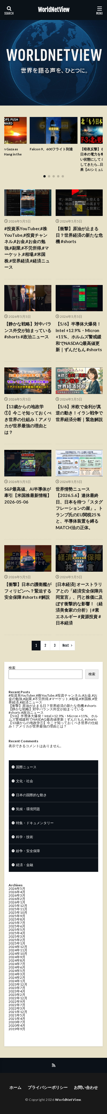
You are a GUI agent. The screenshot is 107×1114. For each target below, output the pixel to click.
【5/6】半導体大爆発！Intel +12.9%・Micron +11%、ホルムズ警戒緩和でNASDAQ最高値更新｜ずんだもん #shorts (79, 336)
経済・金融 (24, 865)
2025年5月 (17, 929)
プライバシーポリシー (48, 1087)
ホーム (15, 1087)
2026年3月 (17, 895)
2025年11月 (18, 909)
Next (65, 645)
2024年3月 (17, 974)
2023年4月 (17, 991)
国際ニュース (26, 767)
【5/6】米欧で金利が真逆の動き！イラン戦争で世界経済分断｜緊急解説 (79, 413)
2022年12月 (18, 998)
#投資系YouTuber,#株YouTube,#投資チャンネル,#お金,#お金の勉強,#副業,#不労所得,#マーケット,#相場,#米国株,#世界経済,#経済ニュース (27, 248)
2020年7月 (17, 1022)
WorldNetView (53, 10)
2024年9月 (17, 957)
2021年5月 (17, 1015)
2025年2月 (17, 940)
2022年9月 (17, 1001)
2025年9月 (17, 916)
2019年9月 (17, 1029)
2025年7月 (17, 923)
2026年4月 (17, 892)
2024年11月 (18, 950)
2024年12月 (18, 947)
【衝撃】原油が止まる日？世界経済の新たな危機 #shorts (79, 235)
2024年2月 (17, 977)
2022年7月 (17, 1005)
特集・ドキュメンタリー (35, 823)
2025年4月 (17, 933)
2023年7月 (17, 988)
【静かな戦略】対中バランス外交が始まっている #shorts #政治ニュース (27, 330)
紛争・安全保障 (28, 851)
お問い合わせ (86, 1087)
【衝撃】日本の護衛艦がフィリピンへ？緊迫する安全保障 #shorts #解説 (27, 591)
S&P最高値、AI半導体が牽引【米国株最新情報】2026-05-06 (27, 495)
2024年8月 (17, 960)
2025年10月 (18, 912)
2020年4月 (17, 1025)
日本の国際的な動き (31, 795)
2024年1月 (17, 981)
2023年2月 (17, 994)
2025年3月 (17, 936)
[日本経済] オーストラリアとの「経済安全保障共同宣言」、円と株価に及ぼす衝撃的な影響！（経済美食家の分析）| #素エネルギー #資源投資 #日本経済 (79, 603)
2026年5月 (17, 888)
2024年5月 (17, 971)
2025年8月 (17, 919)
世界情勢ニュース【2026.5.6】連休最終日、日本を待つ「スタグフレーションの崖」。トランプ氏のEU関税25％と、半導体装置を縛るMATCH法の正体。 (79, 508)
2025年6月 (17, 926)
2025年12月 (18, 905)
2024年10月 (18, 953)
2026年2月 (17, 899)
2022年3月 (17, 1008)
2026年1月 (17, 902)
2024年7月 (17, 964)
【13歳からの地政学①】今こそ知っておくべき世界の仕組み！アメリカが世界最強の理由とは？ (27, 419)
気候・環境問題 (28, 809)
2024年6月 (17, 967)
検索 (12, 668)
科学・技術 (24, 837)
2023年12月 (18, 984)
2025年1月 (17, 943)
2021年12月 (18, 1012)
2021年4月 (17, 1018)
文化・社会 (24, 781)
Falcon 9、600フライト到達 (51, 149)
